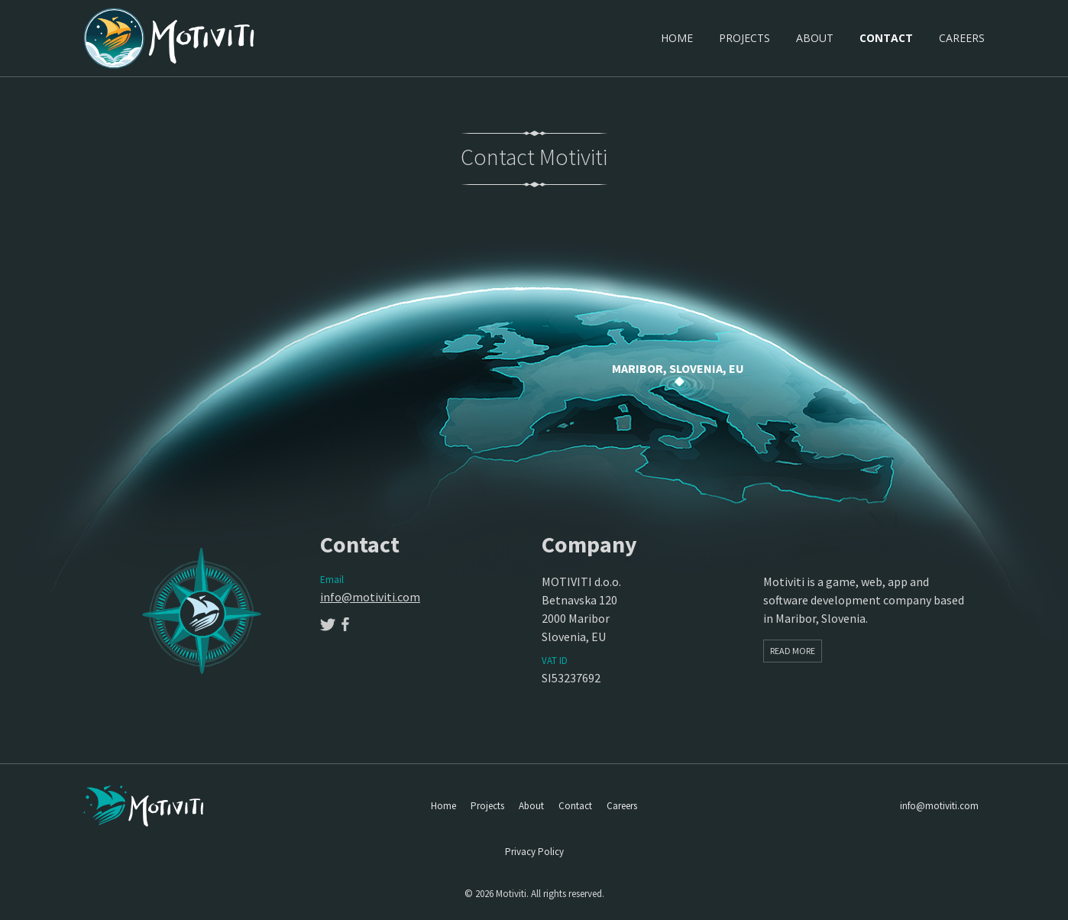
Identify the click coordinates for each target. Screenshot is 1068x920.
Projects (744, 38)
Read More (792, 650)
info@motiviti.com (370, 596)
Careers (962, 38)
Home (677, 38)
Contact (886, 38)
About (814, 38)
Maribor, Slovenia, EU (678, 368)
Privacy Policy (534, 851)
